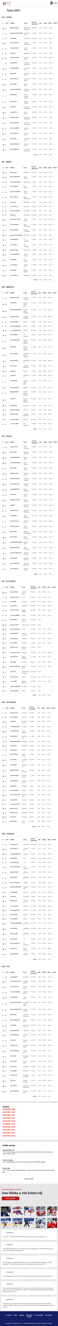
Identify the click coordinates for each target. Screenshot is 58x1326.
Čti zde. (43, 1162)
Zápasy (21, 1315)
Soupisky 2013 (9, 1136)
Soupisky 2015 (9, 1130)
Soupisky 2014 (9, 1133)
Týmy (15, 1315)
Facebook (9, 1232)
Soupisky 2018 (9, 1121)
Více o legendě (10, 1198)
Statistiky (29, 1315)
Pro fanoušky (38, 1315)
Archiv (29, 1317)
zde (14, 1153)
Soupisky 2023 (9, 1112)
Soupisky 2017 (9, 1124)
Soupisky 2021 (9, 1115)
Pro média (48, 1315)
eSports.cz (16, 1323)
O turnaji (9, 1315)
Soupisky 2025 (9, 1109)
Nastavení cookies (46, 1323)
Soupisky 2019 (9, 1118)
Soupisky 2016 (9, 1127)
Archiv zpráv (29, 1179)
